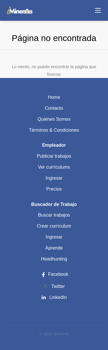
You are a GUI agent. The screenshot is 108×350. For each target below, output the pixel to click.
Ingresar (54, 178)
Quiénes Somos (54, 119)
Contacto (54, 108)
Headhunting (54, 258)
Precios (54, 189)
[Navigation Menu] (98, 10)
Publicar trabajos (54, 156)
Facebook (54, 274)
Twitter (58, 286)
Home (54, 97)
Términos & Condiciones (54, 130)
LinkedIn (58, 297)
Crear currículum (54, 226)
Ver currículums (54, 167)
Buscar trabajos (54, 215)
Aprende (54, 247)
